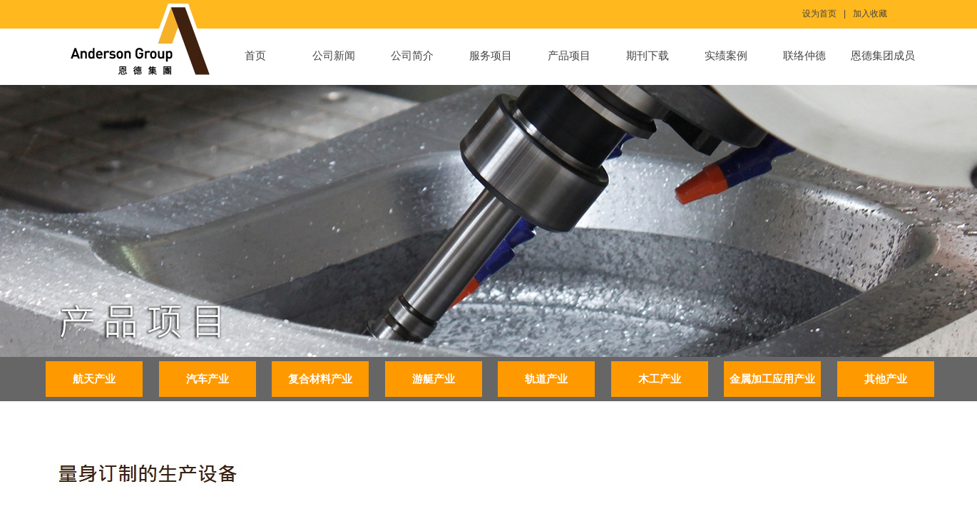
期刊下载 (647, 55)
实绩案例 (726, 55)
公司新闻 (333, 55)
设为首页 (819, 14)
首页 (255, 55)
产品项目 (569, 55)
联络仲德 (804, 55)
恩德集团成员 (883, 55)
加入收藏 (870, 14)
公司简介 (412, 55)
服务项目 (490, 55)
